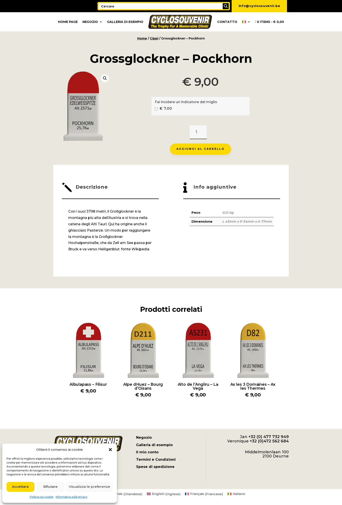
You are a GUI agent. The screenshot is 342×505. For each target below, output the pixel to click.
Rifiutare (50, 487)
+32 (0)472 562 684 (269, 441)
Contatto (227, 22)
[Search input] (161, 6)
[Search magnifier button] (226, 6)
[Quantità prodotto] (198, 132)
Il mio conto (147, 452)
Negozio (90, 22)
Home (142, 38)
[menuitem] (246, 21)
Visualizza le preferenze (89, 487)
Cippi (154, 38)
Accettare (20, 487)
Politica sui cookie (41, 496)
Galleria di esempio (125, 22)
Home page (68, 22)
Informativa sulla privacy (71, 496)
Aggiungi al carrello (200, 148)
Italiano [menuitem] (239, 494)
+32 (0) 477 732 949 (268, 436)
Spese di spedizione (155, 467)
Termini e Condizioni (156, 459)
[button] (110, 449)
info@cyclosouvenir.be (259, 6)
